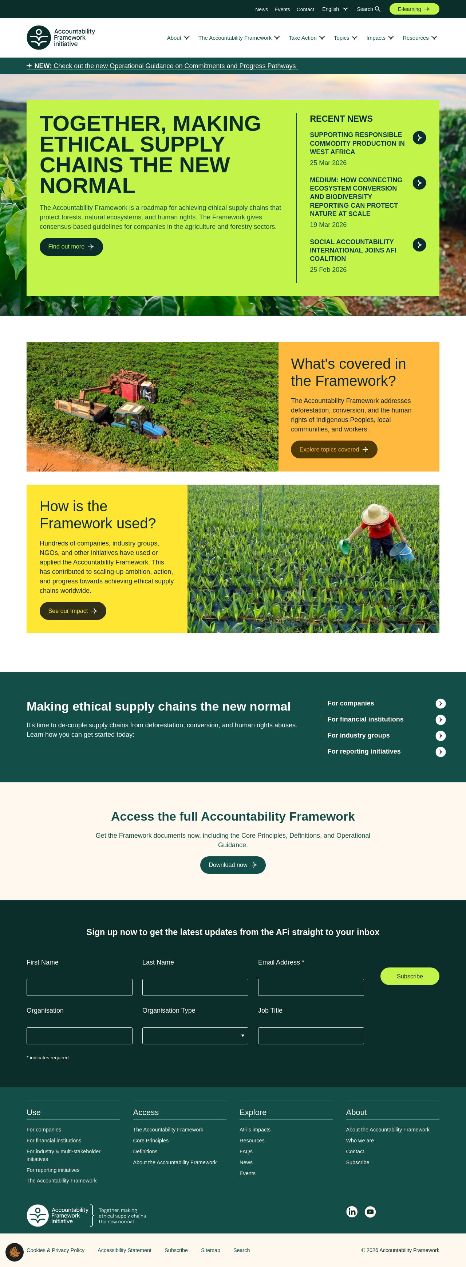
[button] (14, 1251)
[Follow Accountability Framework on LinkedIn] (352, 1213)
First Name (43, 962)
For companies (351, 703)
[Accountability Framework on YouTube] (370, 1213)
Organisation (45, 1010)
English (330, 9)
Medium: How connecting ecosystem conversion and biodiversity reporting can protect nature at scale (356, 197)
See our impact (68, 610)
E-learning (409, 9)
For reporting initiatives (364, 751)
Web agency (327, 1250)
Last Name (158, 962)
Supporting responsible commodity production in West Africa (357, 143)
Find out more (66, 246)
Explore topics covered (329, 449)
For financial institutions (366, 719)
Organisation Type (169, 1010)
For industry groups (359, 735)
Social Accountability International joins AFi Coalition (353, 250)
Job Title (270, 1010)
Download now (228, 864)
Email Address (281, 962)
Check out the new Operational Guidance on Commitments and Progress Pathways (166, 66)
